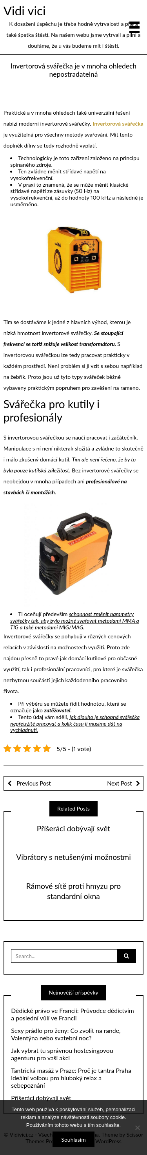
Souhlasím (73, 1139)
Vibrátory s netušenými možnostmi (73, 856)
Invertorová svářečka (118, 123)
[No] (137, 1128)
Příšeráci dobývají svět (73, 828)
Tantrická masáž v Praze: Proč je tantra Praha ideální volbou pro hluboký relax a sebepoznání (71, 1078)
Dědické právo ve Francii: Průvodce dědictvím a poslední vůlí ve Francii (72, 1014)
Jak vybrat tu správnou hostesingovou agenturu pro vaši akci (62, 1054)
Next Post (119, 783)
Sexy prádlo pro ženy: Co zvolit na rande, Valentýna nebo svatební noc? (65, 1034)
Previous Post (33, 783)
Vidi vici (25, 10)
